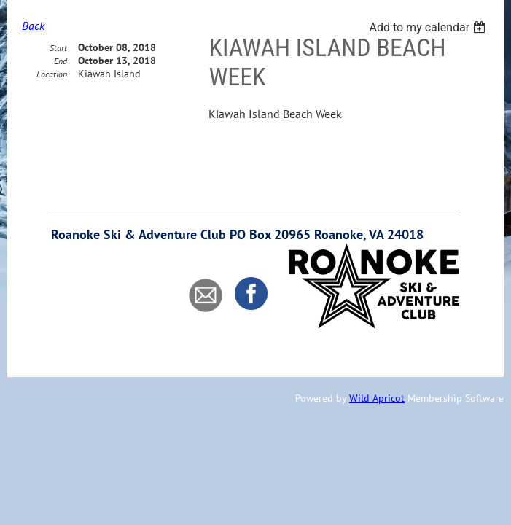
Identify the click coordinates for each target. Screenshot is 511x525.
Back (33, 25)
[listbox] (429, 27)
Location (51, 99)
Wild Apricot (377, 398)
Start (58, 73)
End (60, 86)
